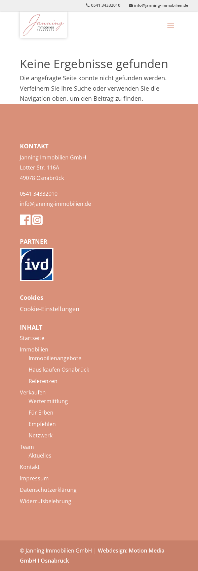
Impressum (34, 478)
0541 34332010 (38, 193)
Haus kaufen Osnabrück (59, 369)
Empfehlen (42, 424)
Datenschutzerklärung (48, 489)
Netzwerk (40, 435)
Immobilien (34, 349)
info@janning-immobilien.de (55, 203)
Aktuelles (40, 455)
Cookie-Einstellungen (49, 309)
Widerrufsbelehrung (45, 501)
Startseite (32, 338)
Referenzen (43, 381)
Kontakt (30, 467)
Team (27, 446)
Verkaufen (33, 392)
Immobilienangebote (55, 358)
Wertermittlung (48, 401)
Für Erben (41, 412)
